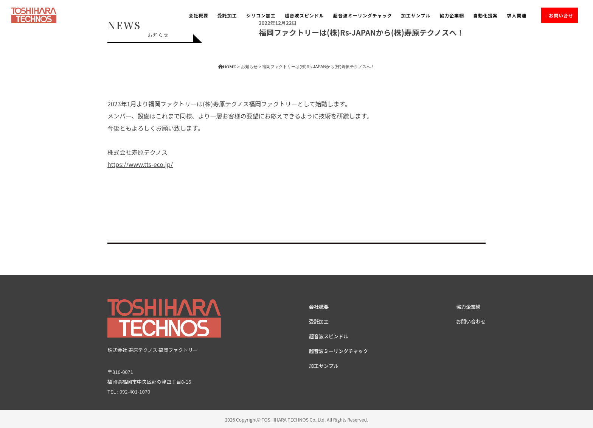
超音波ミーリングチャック (362, 15)
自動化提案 (485, 15)
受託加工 (227, 15)
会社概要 (198, 15)
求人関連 (516, 15)
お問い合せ (561, 15)
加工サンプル (416, 15)
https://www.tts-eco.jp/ (140, 164)
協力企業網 (451, 15)
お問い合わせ (471, 321)
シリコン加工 (261, 15)
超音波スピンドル (304, 15)
